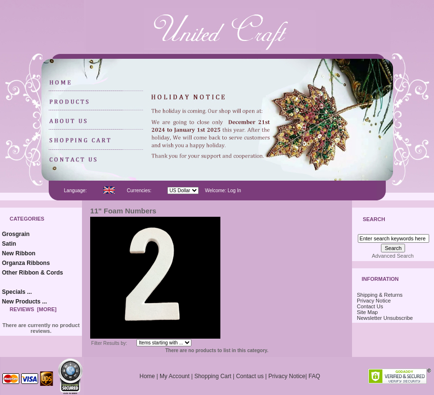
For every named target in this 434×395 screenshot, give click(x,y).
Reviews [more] (33, 309)
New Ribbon (18, 253)
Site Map (367, 312)
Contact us (249, 376)
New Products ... (24, 301)
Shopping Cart (212, 376)
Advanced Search (393, 256)
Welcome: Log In (223, 190)
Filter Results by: (109, 343)
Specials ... (17, 292)
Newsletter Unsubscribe (385, 318)
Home (147, 376)
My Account (175, 376)
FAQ (314, 376)
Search (374, 220)
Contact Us (370, 306)
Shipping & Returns (380, 295)
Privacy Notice (374, 300)
